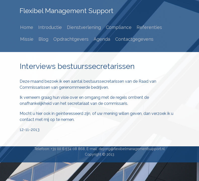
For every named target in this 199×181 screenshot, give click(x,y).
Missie (26, 39)
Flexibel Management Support (66, 11)
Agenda (102, 39)
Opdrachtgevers (71, 39)
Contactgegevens (134, 39)
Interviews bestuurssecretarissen (77, 66)
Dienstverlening (84, 27)
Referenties (149, 27)
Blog (43, 39)
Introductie (50, 27)
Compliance (119, 27)
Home (26, 27)
